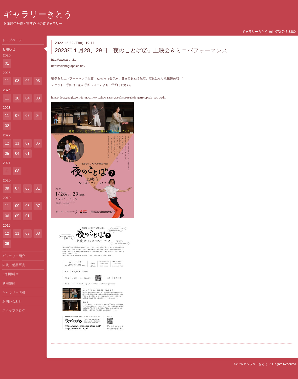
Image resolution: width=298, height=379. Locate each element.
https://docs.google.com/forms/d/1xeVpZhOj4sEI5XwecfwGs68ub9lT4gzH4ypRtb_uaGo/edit (108, 97)
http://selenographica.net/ (68, 66)
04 (27, 98)
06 (27, 81)
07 (17, 116)
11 (7, 81)
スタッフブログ (13, 310)
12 (7, 143)
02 (7, 126)
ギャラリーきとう (37, 14)
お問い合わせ (12, 301)
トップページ (12, 40)
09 (27, 143)
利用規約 (8, 283)
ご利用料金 (10, 274)
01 (7, 63)
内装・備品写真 (13, 265)
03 (38, 81)
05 (27, 116)
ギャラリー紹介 (13, 256)
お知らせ (8, 49)
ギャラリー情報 (13, 292)
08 (17, 81)
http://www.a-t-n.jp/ (63, 59)
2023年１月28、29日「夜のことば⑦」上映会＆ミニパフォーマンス (141, 50)
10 (17, 98)
